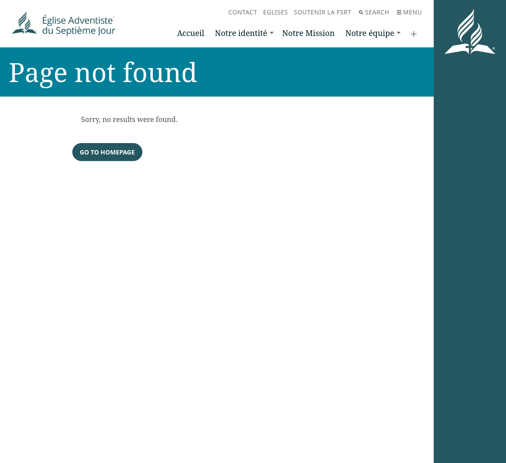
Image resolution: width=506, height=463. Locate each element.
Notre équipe (369, 33)
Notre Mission (308, 33)
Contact (242, 12)
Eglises (275, 12)
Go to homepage (107, 152)
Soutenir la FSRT (322, 12)
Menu (409, 12)
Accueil (190, 33)
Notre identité (241, 33)
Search (374, 12)
